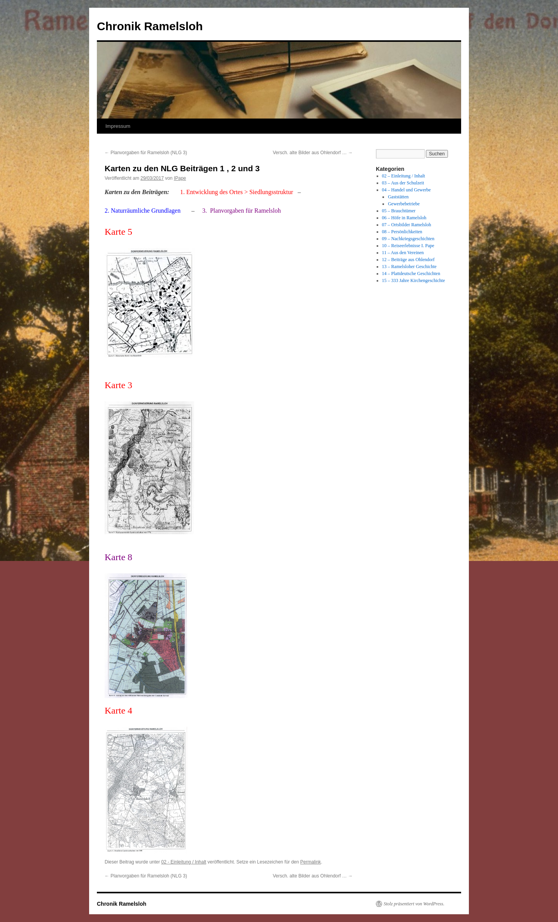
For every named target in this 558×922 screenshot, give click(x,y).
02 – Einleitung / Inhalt (403, 176)
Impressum (117, 126)
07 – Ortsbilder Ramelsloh (406, 224)
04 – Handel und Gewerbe (406, 190)
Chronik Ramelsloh (150, 26)
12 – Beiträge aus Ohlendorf (408, 259)
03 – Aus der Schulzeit (403, 183)
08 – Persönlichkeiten (402, 231)
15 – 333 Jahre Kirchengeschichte (413, 280)
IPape (180, 178)
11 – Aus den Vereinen (403, 252)
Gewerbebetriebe (404, 203)
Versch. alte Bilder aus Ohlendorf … (313, 152)
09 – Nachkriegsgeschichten (408, 238)
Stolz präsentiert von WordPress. (414, 904)
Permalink (310, 862)
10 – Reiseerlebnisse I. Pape (408, 245)
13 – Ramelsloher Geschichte (409, 266)
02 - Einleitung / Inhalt (183, 862)
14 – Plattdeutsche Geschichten (411, 273)
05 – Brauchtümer (399, 210)
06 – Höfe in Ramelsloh (404, 217)
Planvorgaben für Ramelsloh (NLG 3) (146, 152)
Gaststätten (398, 197)
